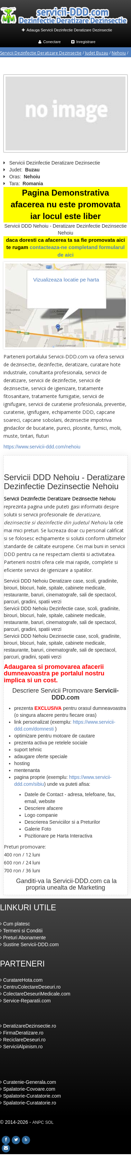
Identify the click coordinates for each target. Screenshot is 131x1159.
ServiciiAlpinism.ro (21, 1046)
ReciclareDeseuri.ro (23, 1039)
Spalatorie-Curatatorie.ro (28, 1103)
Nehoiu (119, 53)
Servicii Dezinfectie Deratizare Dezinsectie (41, 53)
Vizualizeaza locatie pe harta (66, 280)
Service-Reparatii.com (25, 1000)
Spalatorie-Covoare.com (27, 1089)
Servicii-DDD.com (77, 881)
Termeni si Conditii (21, 930)
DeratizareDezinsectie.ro (28, 1026)
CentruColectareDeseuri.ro (30, 987)
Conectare (49, 42)
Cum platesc (15, 924)
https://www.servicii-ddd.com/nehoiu (42, 446)
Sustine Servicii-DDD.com (29, 944)
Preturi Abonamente (23, 937)
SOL (49, 1122)
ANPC (38, 1122)
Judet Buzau (96, 53)
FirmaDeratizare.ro (22, 1033)
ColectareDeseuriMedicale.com (35, 994)
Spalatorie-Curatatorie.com (30, 1096)
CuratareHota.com (21, 980)
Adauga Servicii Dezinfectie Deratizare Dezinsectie (67, 30)
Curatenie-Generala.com (28, 1082)
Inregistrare (83, 42)
